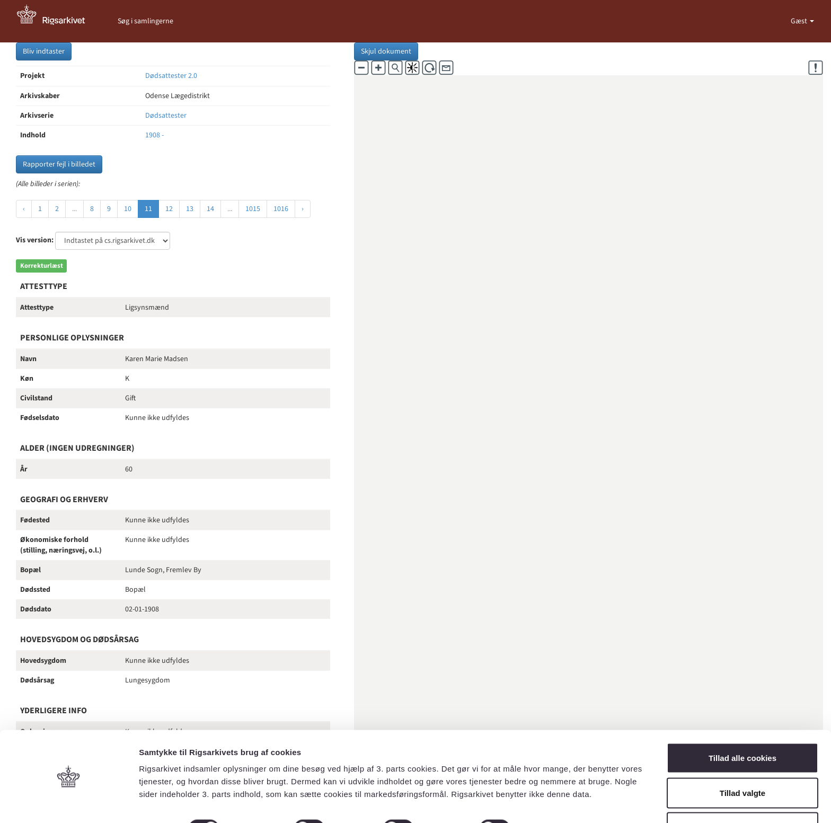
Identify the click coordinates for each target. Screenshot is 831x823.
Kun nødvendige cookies (742, 794)
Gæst (800, 21)
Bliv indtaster (44, 51)
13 (189, 209)
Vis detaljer (550, 795)
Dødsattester (166, 115)
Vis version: (35, 240)
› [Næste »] (303, 209)
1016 (280, 209)
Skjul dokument (386, 51)
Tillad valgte (742, 760)
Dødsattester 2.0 (171, 76)
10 (127, 209)
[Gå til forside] (56, 21)
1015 (252, 209)
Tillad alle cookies (742, 725)
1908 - (154, 135)
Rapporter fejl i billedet (59, 164)
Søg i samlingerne (145, 21)
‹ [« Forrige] (24, 209)
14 (210, 209)
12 (169, 209)
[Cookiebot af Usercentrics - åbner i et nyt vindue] (68, 802)
